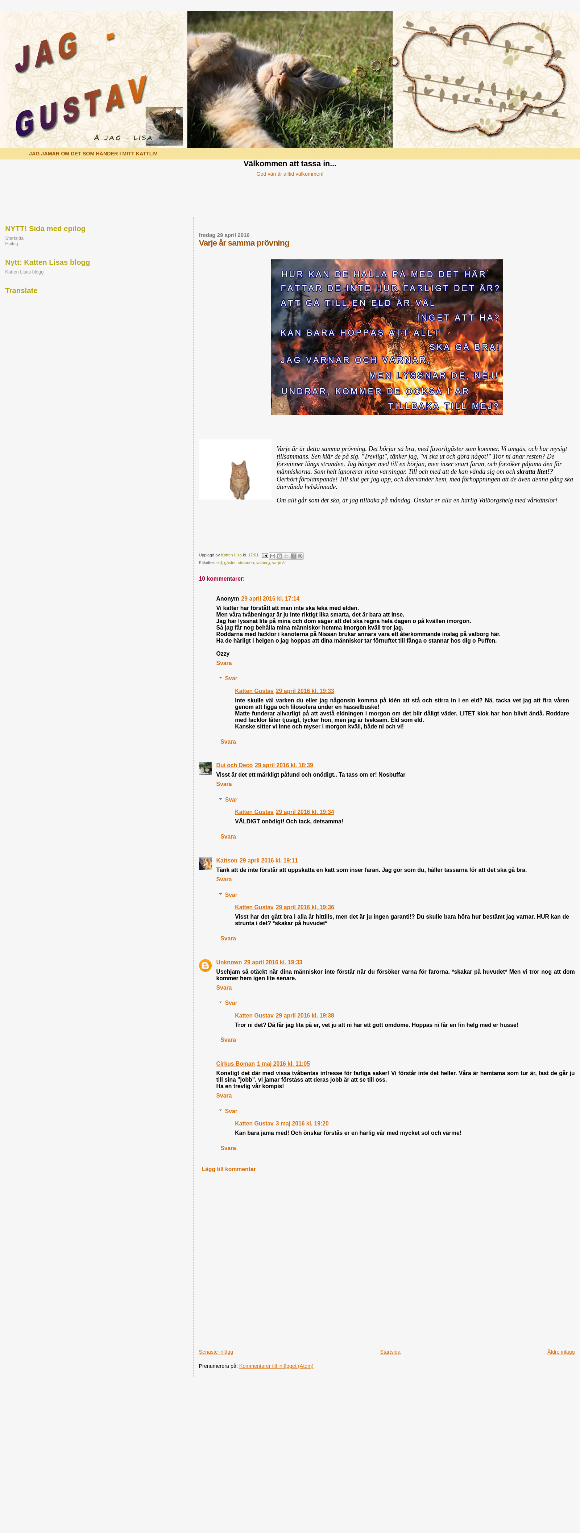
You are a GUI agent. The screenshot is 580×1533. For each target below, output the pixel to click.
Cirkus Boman (235, 1064)
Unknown (229, 962)
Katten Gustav (254, 691)
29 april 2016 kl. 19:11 (269, 860)
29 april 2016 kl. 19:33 (305, 691)
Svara (224, 663)
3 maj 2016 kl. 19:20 (302, 1123)
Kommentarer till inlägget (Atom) (276, 1366)
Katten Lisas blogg (24, 272)
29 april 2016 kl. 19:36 (305, 907)
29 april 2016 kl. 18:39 (284, 765)
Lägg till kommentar (229, 1169)
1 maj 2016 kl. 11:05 (283, 1064)
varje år (279, 562)
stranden (246, 562)
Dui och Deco (234, 765)
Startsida (390, 1352)
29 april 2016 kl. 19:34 (305, 812)
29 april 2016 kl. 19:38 (305, 1015)
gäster (230, 562)
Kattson (227, 860)
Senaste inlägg (216, 1352)
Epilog (11, 243)
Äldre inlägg (561, 1352)
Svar (231, 679)
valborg (263, 562)
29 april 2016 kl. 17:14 (270, 599)
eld (219, 562)
